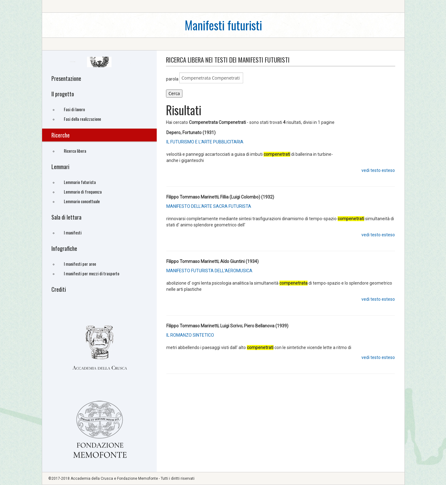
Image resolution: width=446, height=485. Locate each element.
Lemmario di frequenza (83, 191)
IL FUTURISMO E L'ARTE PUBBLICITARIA (204, 141)
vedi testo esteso (378, 170)
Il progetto (62, 94)
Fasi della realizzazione (82, 119)
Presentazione (66, 78)
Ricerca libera (75, 150)
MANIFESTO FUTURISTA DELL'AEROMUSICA (209, 270)
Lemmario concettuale (82, 201)
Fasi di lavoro (74, 109)
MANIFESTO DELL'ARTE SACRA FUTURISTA (208, 206)
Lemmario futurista (80, 182)
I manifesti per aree (80, 263)
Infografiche (64, 248)
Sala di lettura (66, 217)
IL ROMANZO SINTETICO (190, 335)
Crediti (58, 289)
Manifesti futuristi (223, 25)
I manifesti (72, 232)
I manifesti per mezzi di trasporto (91, 273)
